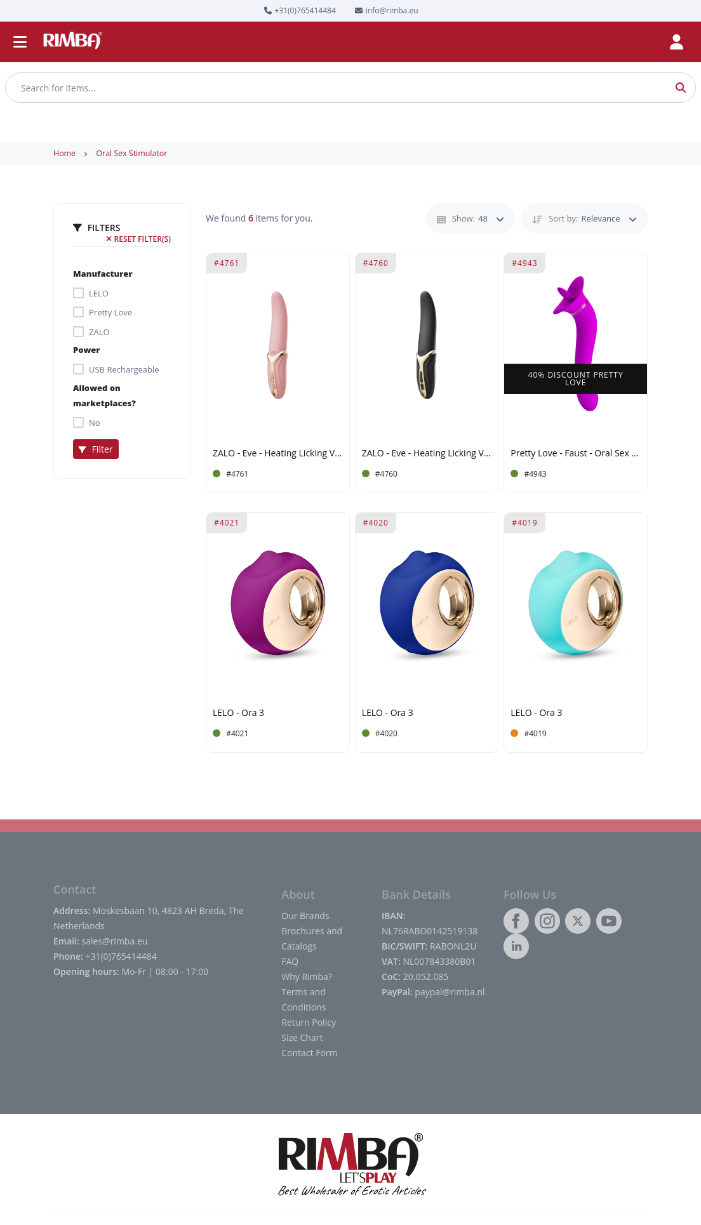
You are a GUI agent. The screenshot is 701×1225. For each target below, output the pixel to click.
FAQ (289, 961)
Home (64, 153)
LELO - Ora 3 (238, 713)
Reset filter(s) (138, 239)
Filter (96, 449)
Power (86, 349)
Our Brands (305, 916)
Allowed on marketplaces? (104, 395)
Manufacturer (103, 273)
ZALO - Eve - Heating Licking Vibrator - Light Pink (278, 453)
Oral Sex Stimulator (131, 153)
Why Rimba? (306, 976)
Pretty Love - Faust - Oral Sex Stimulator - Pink (576, 453)
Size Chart (302, 1037)
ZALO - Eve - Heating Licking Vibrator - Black (427, 453)
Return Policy (308, 1022)
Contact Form (309, 1053)
